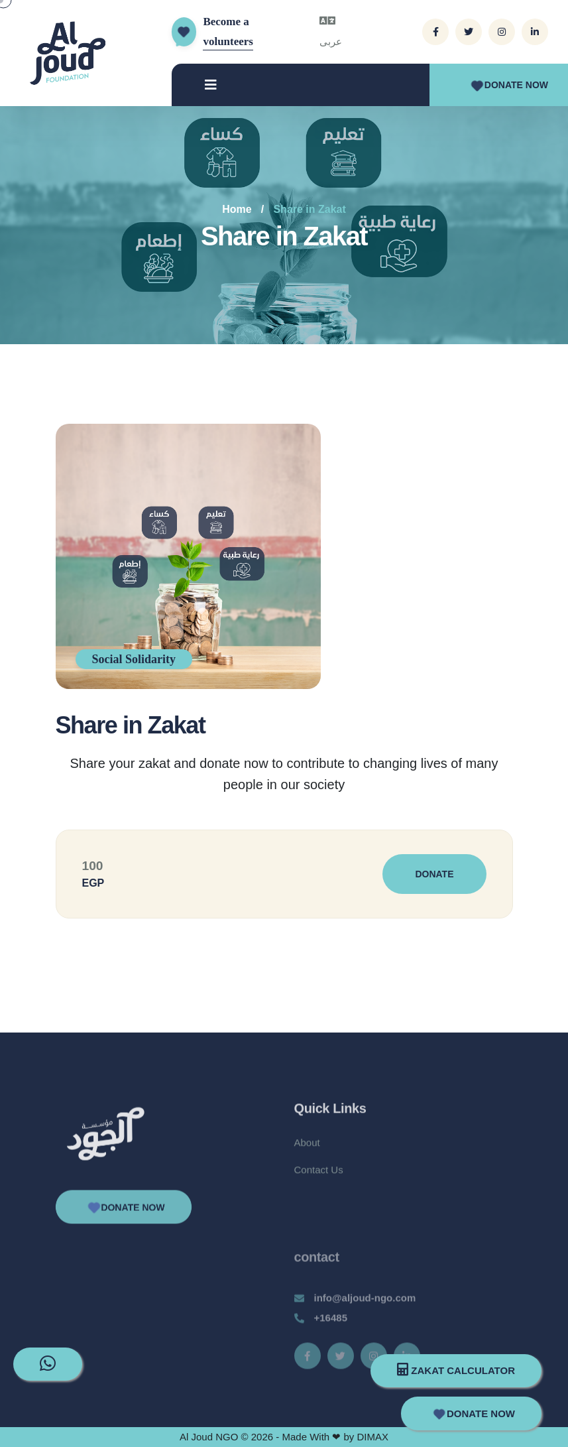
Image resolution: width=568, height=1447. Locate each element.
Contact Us (318, 1179)
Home (236, 209)
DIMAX (372, 1436)
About (307, 1152)
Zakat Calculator (456, 1369)
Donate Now (508, 85)
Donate (434, 874)
